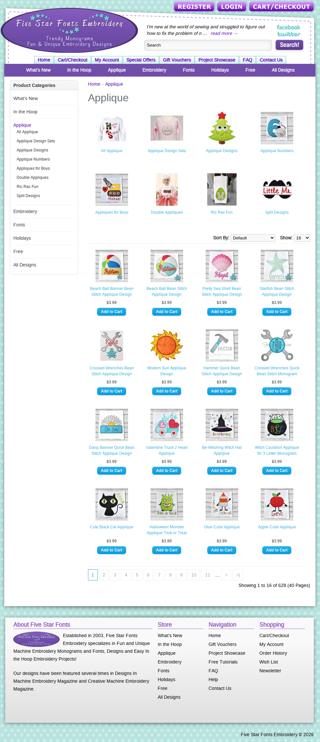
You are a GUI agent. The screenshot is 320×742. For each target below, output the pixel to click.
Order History (273, 653)
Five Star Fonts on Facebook (289, 27)
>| (238, 575)
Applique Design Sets (36, 141)
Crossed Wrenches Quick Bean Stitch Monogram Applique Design (277, 371)
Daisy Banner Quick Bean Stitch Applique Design (112, 450)
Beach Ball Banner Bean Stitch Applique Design (112, 291)
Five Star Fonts (68, 29)
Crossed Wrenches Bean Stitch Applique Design (112, 371)
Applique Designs (32, 150)
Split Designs (28, 195)
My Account (107, 60)
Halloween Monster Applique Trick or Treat (167, 530)
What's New (38, 70)
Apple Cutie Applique (277, 527)
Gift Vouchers (177, 60)
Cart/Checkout (282, 7)
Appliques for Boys (33, 168)
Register (194, 7)
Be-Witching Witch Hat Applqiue (221, 450)
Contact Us (271, 60)
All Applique (27, 132)
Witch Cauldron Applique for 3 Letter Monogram (277, 450)
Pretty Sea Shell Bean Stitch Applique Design (222, 291)
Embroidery (154, 70)
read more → (224, 33)
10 (193, 575)
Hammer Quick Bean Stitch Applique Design (222, 371)
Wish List (268, 661)
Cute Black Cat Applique (111, 527)
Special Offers (140, 60)
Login (232, 7)
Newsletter (270, 670)
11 (207, 575)
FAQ (247, 60)
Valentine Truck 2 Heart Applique (167, 450)
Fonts (189, 70)
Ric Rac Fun (27, 186)
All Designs (283, 70)
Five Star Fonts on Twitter (289, 34)
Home (44, 60)
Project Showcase (216, 60)
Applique (117, 70)
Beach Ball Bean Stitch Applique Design (167, 291)
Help (213, 679)
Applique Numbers (33, 159)
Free (250, 70)
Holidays (220, 70)
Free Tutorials (223, 661)
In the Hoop (79, 70)
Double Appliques (33, 177)
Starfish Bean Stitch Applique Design (277, 291)
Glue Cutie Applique (222, 527)
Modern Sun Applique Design (166, 371)
